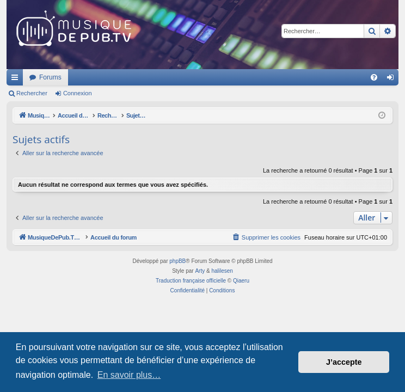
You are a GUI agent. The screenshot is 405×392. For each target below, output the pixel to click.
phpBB (177, 261)
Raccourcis (17, 79)
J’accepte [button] (344, 362)
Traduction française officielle (191, 281)
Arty (200, 271)
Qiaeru (241, 281)
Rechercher (31, 93)
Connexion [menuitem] (392, 79)
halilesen (221, 271)
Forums (194, 77)
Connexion (77, 93)
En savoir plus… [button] (129, 374)
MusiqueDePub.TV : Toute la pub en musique (95, 77)
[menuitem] (374, 77)
